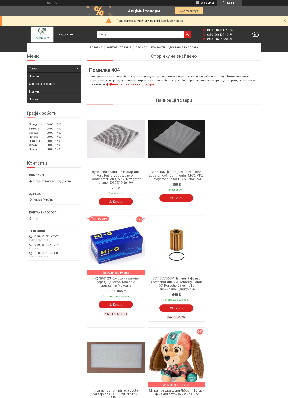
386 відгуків (208, 2)
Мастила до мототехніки (162, 359)
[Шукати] (187, 34)
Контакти (158, 47)
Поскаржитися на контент (145, 394)
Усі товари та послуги (243, 332)
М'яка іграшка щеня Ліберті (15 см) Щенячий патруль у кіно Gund (233, 282)
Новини (34, 76)
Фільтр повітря (37, 365)
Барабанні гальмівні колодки (105, 360)
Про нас (141, 47)
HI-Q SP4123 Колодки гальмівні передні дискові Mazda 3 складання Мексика (232, 175)
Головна (96, 47)
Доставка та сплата (183, 47)
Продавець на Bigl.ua (144, 390)
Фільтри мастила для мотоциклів (168, 369)
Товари (34, 68)
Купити (117, 201)
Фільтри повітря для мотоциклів (167, 364)
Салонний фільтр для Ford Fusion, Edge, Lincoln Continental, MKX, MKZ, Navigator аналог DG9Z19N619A (174, 177)
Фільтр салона (36, 355)
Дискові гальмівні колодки (104, 355)
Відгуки (34, 91)
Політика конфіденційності (177, 394)
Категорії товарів (118, 47)
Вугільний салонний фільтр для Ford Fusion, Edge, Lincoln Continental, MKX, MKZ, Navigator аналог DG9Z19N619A (115, 177)
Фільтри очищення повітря (131, 84)
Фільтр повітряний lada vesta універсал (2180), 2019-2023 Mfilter (174, 284)
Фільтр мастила (37, 360)
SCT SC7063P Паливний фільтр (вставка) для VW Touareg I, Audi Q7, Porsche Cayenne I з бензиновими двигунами (115, 286)
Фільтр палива (36, 370)
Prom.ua (163, 387)
